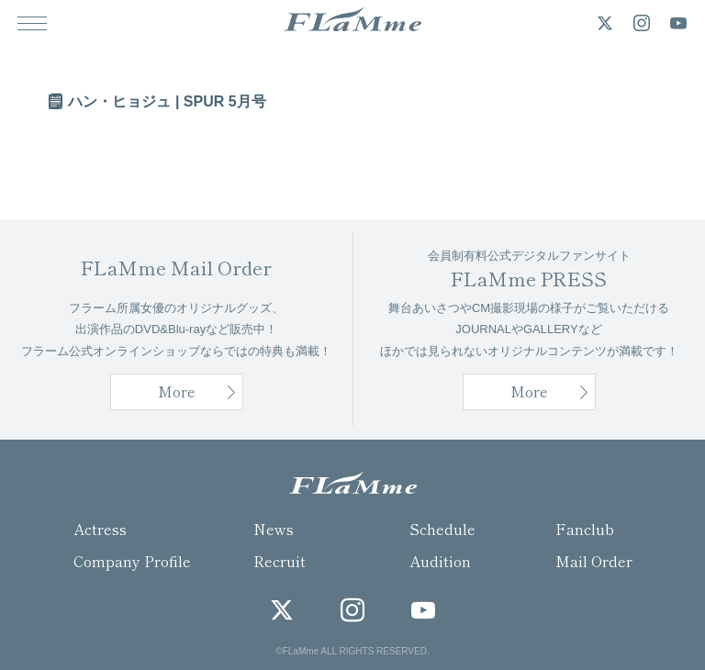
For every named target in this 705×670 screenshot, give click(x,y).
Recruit (279, 561)
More (529, 391)
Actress (100, 529)
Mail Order (593, 561)
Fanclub (584, 529)
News (273, 529)
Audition (440, 561)
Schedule (442, 529)
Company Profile (132, 561)
